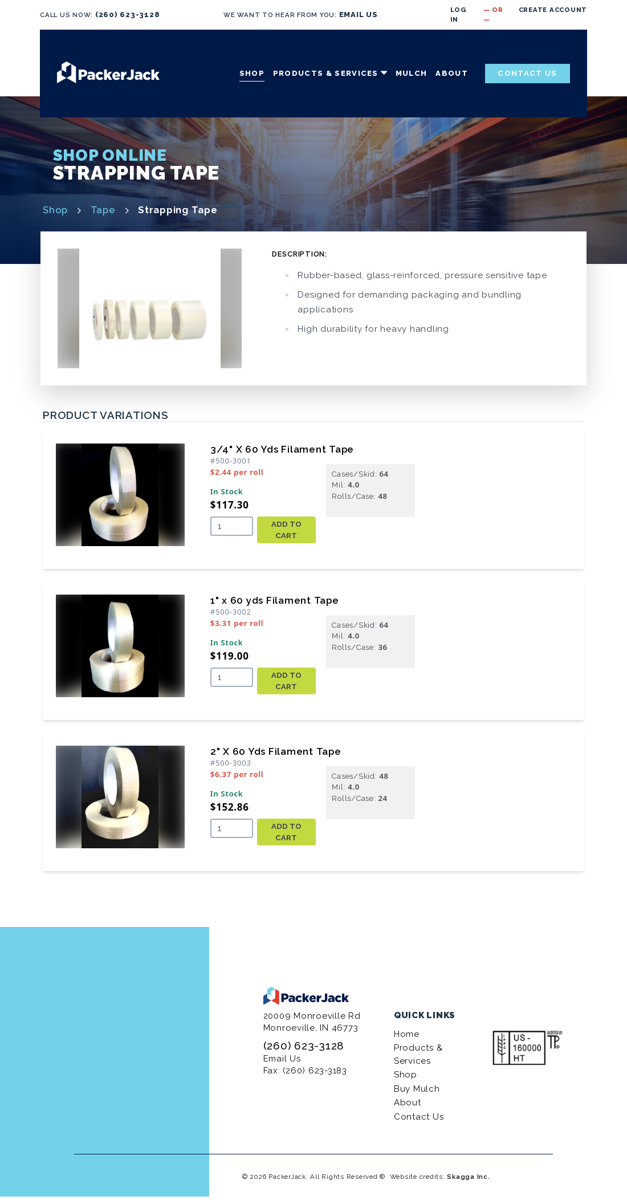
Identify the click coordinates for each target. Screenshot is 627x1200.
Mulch (411, 73)
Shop (251, 73)
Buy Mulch (417, 1089)
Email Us (282, 1058)
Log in (458, 14)
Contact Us (527, 73)
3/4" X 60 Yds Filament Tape (282, 449)
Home (407, 1034)
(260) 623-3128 (127, 14)
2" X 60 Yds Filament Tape (275, 751)
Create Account (553, 10)
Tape (103, 209)
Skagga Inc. (468, 1177)
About (451, 73)
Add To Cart (286, 530)
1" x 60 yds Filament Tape (274, 600)
